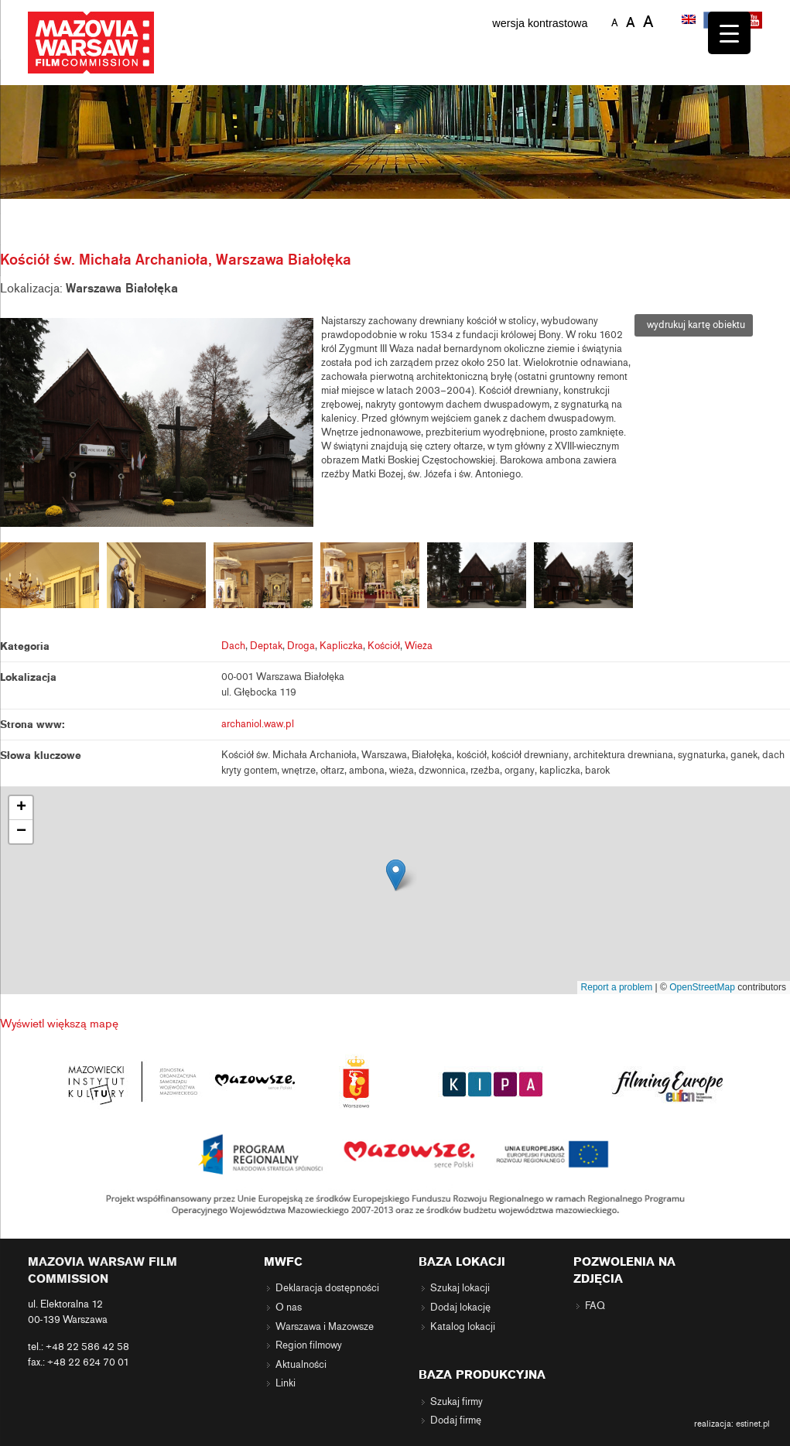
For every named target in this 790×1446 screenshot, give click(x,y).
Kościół (384, 646)
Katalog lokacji (462, 1327)
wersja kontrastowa (539, 23)
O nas (288, 1307)
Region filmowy (308, 1345)
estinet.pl (753, 1423)
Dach (233, 646)
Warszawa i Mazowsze (324, 1327)
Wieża (419, 646)
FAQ (595, 1306)
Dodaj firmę (455, 1420)
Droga (301, 646)
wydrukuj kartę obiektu (693, 325)
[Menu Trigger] (729, 33)
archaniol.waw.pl (257, 724)
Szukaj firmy (456, 1402)
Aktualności (301, 1365)
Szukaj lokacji (460, 1288)
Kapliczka (341, 646)
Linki (285, 1383)
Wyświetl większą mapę (59, 1024)
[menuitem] (690, 20)
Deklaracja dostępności (327, 1288)
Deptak (266, 646)
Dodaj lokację (460, 1307)
